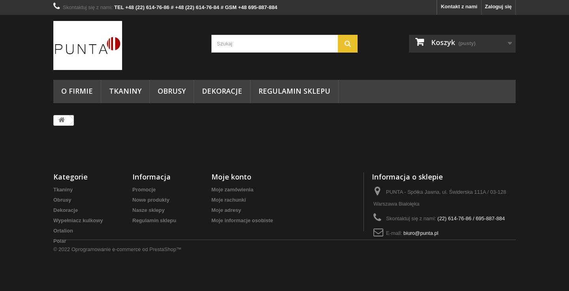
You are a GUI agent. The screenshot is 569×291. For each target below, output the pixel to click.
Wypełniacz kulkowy (78, 220)
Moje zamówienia (232, 190)
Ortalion (63, 231)
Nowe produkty (151, 200)
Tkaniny (125, 91)
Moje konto (231, 176)
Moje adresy (226, 210)
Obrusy (172, 91)
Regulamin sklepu (294, 91)
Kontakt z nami (459, 6)
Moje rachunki (228, 200)
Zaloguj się (498, 6)
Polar (59, 241)
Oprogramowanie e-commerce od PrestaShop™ (126, 269)
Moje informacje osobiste (242, 220)
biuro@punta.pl (420, 233)
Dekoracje (222, 91)
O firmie (77, 91)
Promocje (144, 190)
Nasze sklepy (148, 210)
